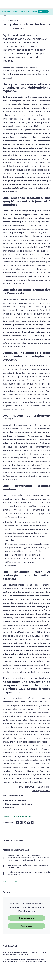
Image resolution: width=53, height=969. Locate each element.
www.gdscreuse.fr (11, 767)
